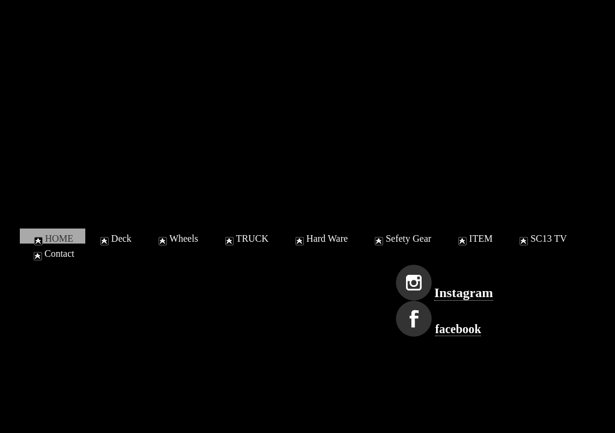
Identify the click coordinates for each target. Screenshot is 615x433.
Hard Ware (320, 238)
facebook (458, 329)
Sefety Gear (401, 238)
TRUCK (245, 238)
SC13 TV (542, 238)
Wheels (177, 238)
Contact (52, 253)
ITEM (474, 238)
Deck (115, 238)
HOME (52, 238)
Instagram (463, 292)
